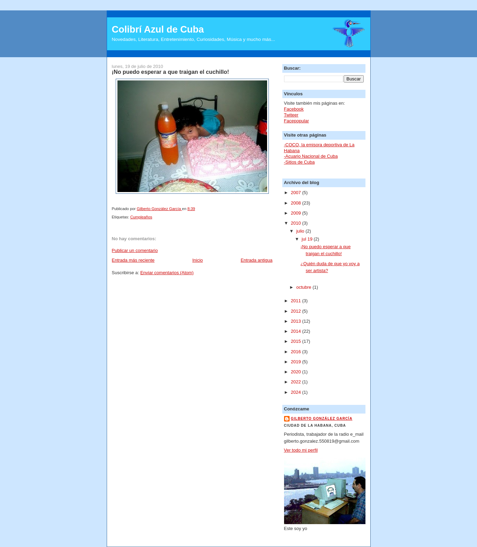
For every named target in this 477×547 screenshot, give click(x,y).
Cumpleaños (141, 217)
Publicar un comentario (135, 250)
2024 (296, 392)
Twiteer (291, 115)
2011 (296, 300)
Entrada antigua (257, 260)
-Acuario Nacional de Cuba (311, 156)
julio (301, 231)
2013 (296, 321)
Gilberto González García (322, 418)
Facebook (294, 109)
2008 (296, 203)
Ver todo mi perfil (301, 450)
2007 (296, 192)
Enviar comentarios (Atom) (167, 272)
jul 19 (308, 239)
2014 (296, 331)
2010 (296, 223)
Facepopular (296, 120)
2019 (296, 361)
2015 (296, 341)
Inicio (197, 260)
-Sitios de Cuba (299, 162)
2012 (296, 311)
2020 (296, 371)
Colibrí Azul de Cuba (158, 29)
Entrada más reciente (133, 260)
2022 (296, 381)
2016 (296, 351)
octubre (304, 287)
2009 (296, 213)
